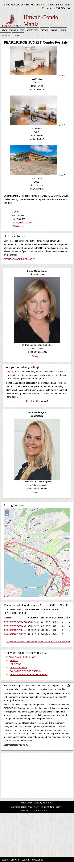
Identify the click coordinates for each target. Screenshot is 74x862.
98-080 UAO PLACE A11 (15, 622)
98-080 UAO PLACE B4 (15, 630)
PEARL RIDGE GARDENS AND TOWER (29, 674)
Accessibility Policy (39, 803)
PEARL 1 (14, 660)
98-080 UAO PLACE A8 (15, 634)
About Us (5, 35)
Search (54, 29)
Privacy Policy (26, 803)
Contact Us (18, 35)
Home (5, 859)
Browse (44, 29)
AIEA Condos (18, 226)
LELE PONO (15, 664)
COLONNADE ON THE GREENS (25, 671)
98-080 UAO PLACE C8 (15, 626)
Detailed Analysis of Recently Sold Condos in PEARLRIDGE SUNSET (38, 641)
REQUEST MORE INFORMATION (20, 259)
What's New (32, 29)
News (63, 29)
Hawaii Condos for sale (12, 29)
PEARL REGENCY (18, 667)
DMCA (50, 803)
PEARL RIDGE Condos (23, 223)
